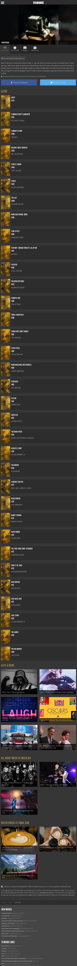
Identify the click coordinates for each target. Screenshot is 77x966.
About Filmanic (5, 937)
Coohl (3, 947)
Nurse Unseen (5, 924)
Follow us (4, 942)
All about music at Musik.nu (16, 754)
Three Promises (5, 917)
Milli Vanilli (4, 909)
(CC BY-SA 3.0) (43, 76)
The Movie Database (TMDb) (56, 882)
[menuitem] (3, 894)
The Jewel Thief (5, 907)
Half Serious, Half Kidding (8, 914)
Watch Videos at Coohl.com (15, 817)
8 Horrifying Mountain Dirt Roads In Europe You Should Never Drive (18, 957)
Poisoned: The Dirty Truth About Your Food (12, 912)
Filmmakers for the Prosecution (9, 927)
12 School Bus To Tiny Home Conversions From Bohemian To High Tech (19, 960)
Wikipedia (11, 76)
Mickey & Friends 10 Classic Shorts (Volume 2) (13, 922)
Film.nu (3, 944)
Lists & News (7, 665)
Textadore (4, 962)
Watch (3, 955)
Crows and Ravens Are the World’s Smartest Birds (14, 949)
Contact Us (4, 939)
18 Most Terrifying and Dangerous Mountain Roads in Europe (17, 952)
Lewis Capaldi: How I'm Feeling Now (11, 919)
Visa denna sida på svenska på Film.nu (13, 58)
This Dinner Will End (6, 904)
